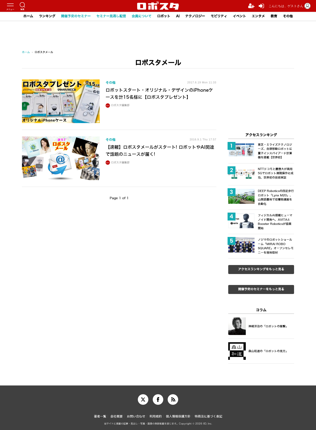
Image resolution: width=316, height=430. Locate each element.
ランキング (47, 16)
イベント (239, 16)
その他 (288, 16)
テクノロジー (195, 16)
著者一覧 (100, 416)
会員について (141, 16)
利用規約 (155, 416)
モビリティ (219, 16)
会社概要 (116, 416)
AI (178, 16)
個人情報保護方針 (178, 416)
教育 (274, 16)
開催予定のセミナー (76, 16)
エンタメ (258, 16)
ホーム (28, 16)
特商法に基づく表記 (208, 416)
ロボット (163, 16)
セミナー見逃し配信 (111, 16)
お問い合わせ (136, 416)
